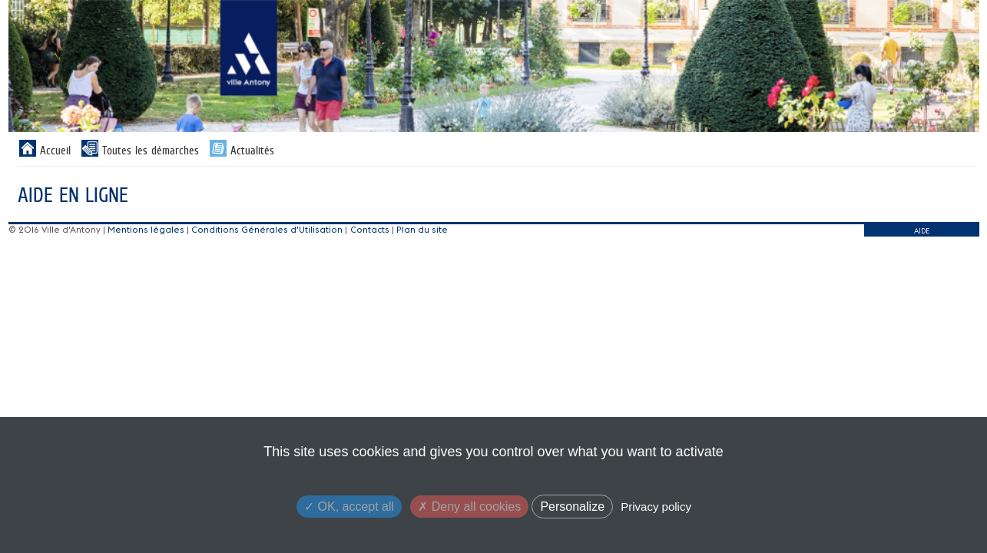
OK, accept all (349, 506)
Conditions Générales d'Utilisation (267, 229)
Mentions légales (146, 229)
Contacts (369, 229)
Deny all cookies (469, 506)
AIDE (921, 231)
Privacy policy (656, 506)
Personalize (572, 506)
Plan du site (422, 229)
